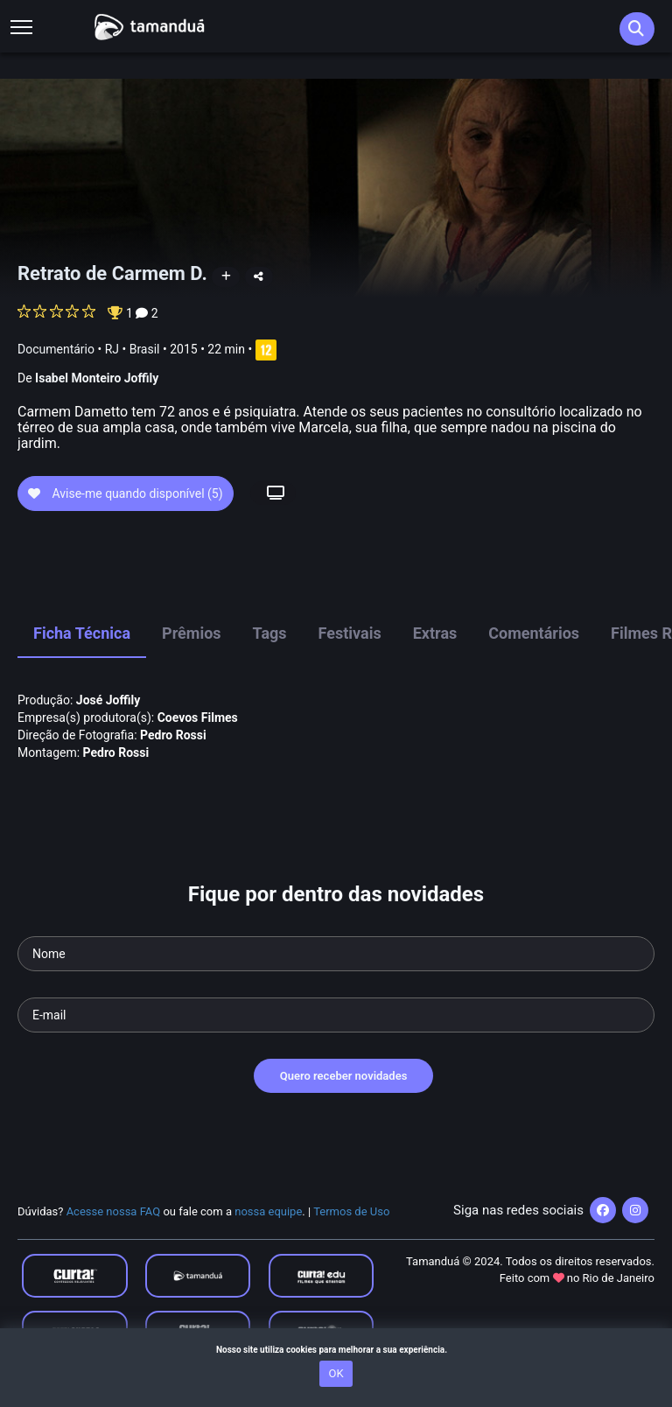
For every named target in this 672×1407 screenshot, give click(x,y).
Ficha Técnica (81, 633)
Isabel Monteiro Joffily (96, 378)
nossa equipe (268, 1211)
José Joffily (108, 700)
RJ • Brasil (132, 349)
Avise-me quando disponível (125, 493)
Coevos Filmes (198, 717)
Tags (270, 633)
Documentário (56, 349)
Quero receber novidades (344, 1075)
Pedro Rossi (173, 735)
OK (335, 1373)
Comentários (533, 633)
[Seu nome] (336, 953)
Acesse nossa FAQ (113, 1211)
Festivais (350, 633)
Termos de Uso (351, 1211)
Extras (435, 633)
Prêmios (191, 633)
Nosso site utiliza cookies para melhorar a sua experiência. (336, 1349)
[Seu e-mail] (336, 1015)
